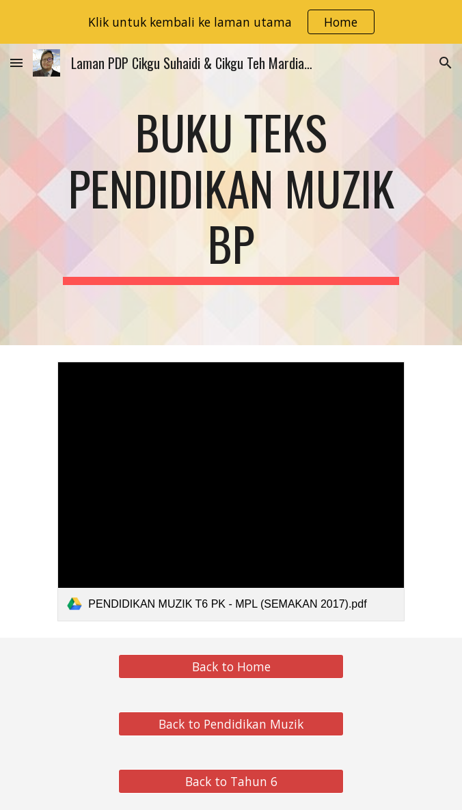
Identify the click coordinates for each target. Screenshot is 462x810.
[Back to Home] (230, 666)
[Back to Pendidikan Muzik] (230, 724)
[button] (16, 62)
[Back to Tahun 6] (230, 781)
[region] (231, 22)
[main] (230, 194)
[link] (230, 491)
